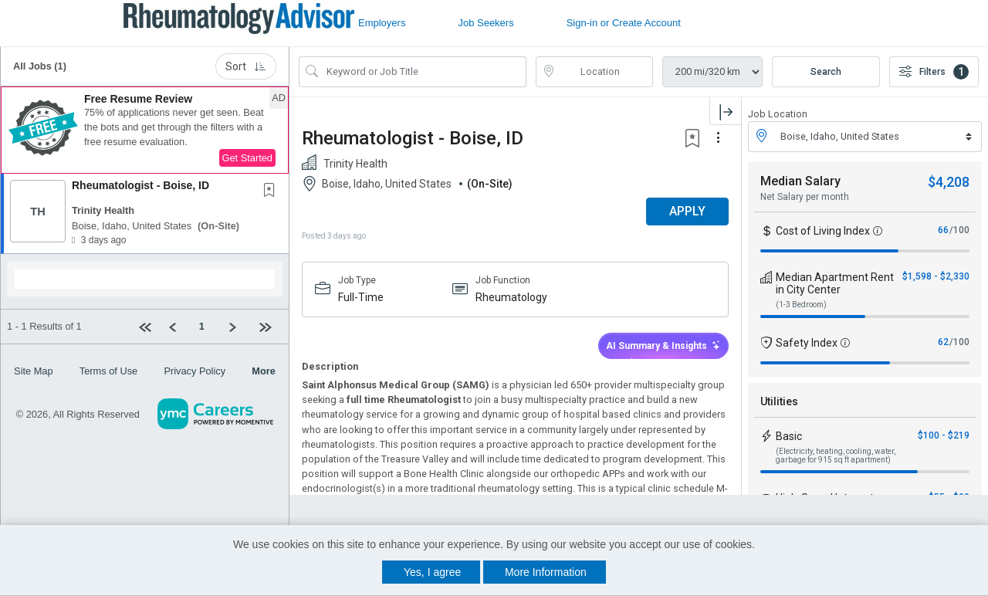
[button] (145, 130)
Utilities (779, 401)
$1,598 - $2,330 (935, 276)
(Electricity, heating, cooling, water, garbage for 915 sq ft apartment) (835, 455)
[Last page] (267, 326)
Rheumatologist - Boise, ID (140, 185)
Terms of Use (108, 371)
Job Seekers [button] (485, 23)
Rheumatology (511, 297)
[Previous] (178, 326)
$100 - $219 (943, 435)
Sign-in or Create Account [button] (624, 23)
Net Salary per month (804, 196)
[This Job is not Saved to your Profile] (272, 191)
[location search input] (605, 71)
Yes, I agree (432, 572)
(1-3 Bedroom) (801, 304)
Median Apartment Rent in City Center (835, 283)
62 (943, 342)
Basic (789, 436)
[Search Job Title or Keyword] (423, 71)
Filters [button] (934, 72)
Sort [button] (245, 66)
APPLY (687, 211)
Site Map (33, 371)
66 (943, 230)
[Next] (237, 326)
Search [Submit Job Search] (825, 71)
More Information (546, 572)
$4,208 (948, 182)
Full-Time (361, 297)
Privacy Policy (194, 371)
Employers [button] (381, 23)
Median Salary (800, 181)
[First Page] (148, 326)
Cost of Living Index (823, 231)
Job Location (777, 114)
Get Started (247, 158)
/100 (959, 230)
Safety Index (806, 343)
